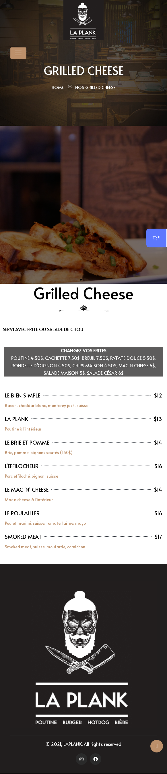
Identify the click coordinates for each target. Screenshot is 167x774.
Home (58, 87)
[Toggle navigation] (18, 53)
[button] (81, 280)
